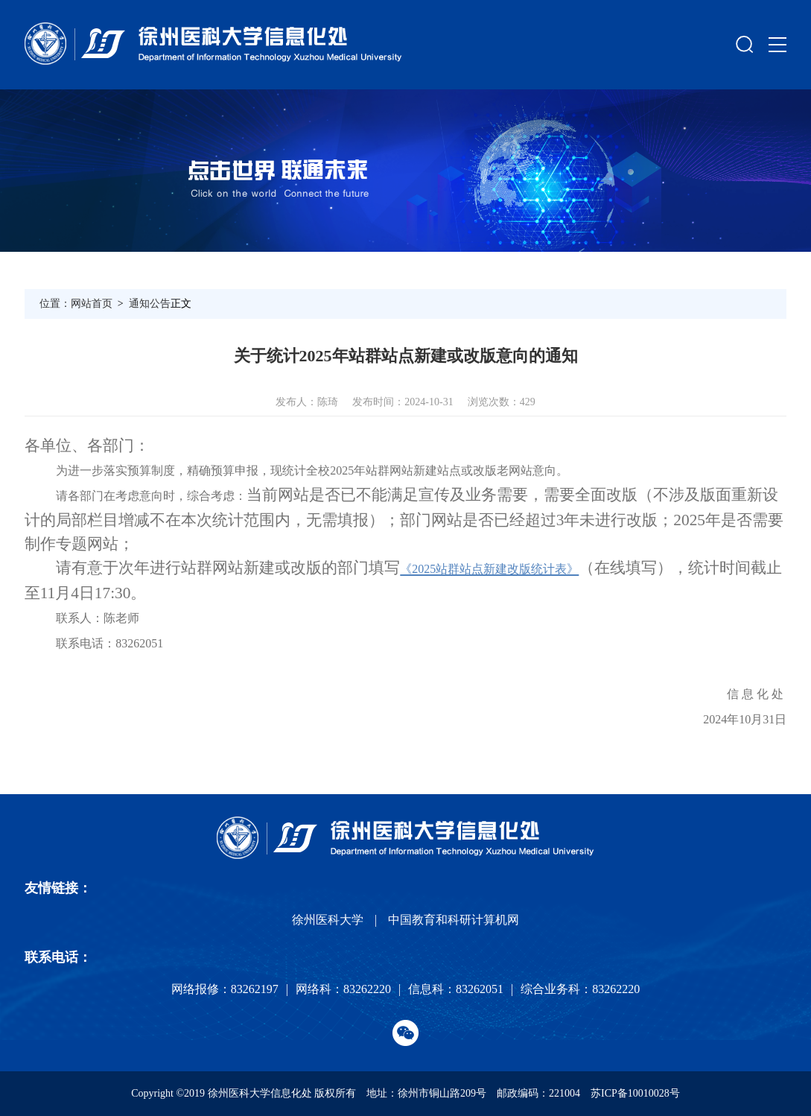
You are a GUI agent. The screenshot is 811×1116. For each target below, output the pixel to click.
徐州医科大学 (327, 919)
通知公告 (150, 303)
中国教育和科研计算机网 (453, 919)
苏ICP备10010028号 (635, 1093)
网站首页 (91, 303)
